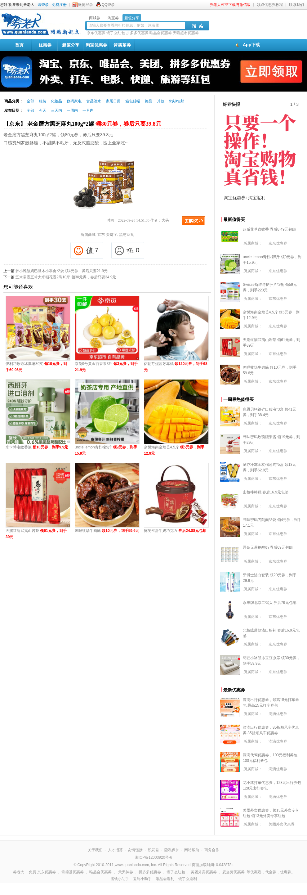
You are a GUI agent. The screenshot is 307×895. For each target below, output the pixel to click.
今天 (42, 110)
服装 (42, 101)
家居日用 (113, 101)
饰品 (148, 101)
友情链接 (135, 850)
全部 (30, 101)
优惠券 (44, 45)
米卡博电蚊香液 (37, 447)
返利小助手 (142, 879)
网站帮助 (191, 850)
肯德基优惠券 (72, 872)
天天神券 (125, 872)
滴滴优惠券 (278, 714)
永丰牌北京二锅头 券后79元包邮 (269, 602)
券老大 (18, 872)
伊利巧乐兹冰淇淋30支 (36, 367)
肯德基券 (122, 45)
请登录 (43, 4)
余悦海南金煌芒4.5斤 (174, 450)
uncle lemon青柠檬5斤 (106, 450)
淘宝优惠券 (96, 45)
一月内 (88, 110)
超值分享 (70, 45)
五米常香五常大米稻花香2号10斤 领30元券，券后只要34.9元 (66, 277)
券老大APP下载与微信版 (230, 4)
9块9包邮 (176, 101)
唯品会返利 (165, 879)
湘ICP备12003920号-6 (153, 857)
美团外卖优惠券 (282, 824)
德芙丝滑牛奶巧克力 (175, 530)
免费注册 (59, 4)
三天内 (56, 110)
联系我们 (296, 4)
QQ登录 (108, 4)
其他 (160, 101)
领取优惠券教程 (270, 4)
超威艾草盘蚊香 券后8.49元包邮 (269, 229)
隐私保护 (171, 850)
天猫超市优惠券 (186, 33)
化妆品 (56, 101)
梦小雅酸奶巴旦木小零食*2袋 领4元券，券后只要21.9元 (62, 271)
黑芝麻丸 (126, 234)
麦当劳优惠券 (233, 872)
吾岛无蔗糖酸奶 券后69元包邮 (268, 547)
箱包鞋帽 (132, 101)
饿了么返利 (187, 879)
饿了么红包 (115, 33)
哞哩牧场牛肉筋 (107, 530)
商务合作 (211, 850)
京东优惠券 (96, 33)
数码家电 (74, 101)
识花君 (153, 850)
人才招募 (115, 850)
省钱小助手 (119, 879)
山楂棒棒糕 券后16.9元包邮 (265, 492)
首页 (19, 45)
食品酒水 (93, 101)
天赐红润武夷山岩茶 (36, 533)
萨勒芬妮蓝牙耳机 (175, 367)
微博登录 (85, 4)
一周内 (72, 110)
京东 (101, 234)
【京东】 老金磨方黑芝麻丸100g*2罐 (82, 124)
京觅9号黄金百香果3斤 (106, 367)
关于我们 (95, 850)
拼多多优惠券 (137, 33)
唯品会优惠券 (160, 33)
